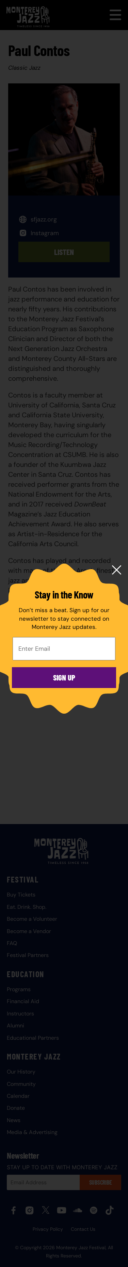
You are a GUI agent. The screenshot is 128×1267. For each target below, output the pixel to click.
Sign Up (64, 677)
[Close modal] (116, 570)
